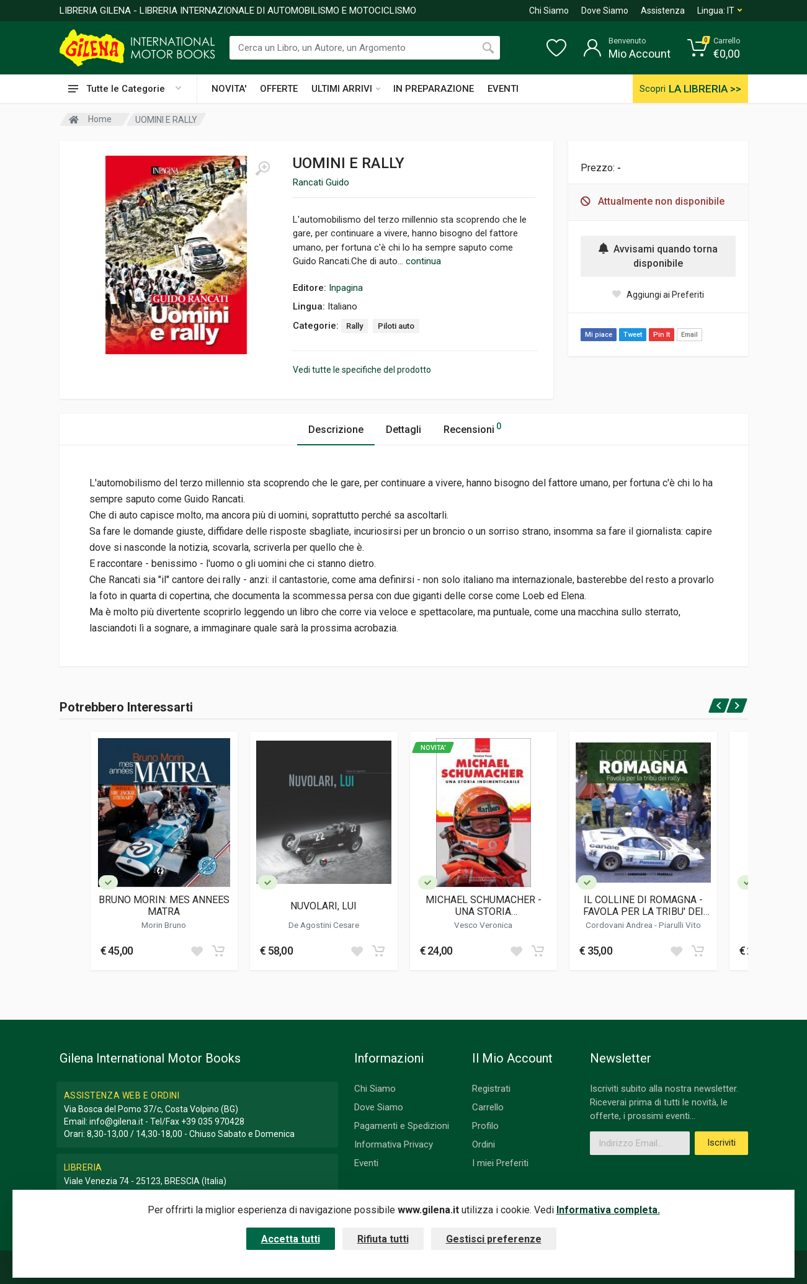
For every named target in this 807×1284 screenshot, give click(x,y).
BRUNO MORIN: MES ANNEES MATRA (164, 905)
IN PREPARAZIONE (433, 88)
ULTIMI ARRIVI (345, 88)
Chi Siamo (549, 10)
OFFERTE (279, 88)
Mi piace (598, 335)
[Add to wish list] (196, 950)
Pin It (661, 335)
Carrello (488, 1107)
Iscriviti (721, 1142)
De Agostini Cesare (323, 925)
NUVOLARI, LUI (323, 906)
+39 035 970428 (212, 1121)
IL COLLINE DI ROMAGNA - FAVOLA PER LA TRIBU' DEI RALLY (643, 905)
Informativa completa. (608, 1210)
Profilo (485, 1125)
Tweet (632, 335)
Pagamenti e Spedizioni (401, 1125)
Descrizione (335, 429)
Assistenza (663, 10)
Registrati (491, 1088)
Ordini (483, 1144)
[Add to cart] (218, 951)
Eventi (366, 1163)
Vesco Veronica (483, 925)
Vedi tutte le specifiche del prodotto (362, 370)
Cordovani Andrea (620, 925)
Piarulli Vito (680, 925)
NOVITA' (229, 88)
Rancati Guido (321, 182)
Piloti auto (396, 326)
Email (689, 335)
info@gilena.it (116, 1121)
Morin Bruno (163, 925)
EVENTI (503, 88)
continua (423, 261)
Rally (354, 326)
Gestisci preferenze (494, 1239)
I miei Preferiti (500, 1163)
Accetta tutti (290, 1239)
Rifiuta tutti (383, 1239)
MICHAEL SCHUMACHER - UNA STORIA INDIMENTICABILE (484, 905)
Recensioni (472, 427)
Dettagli (403, 429)
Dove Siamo (604, 10)
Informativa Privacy (393, 1144)
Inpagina (346, 287)
